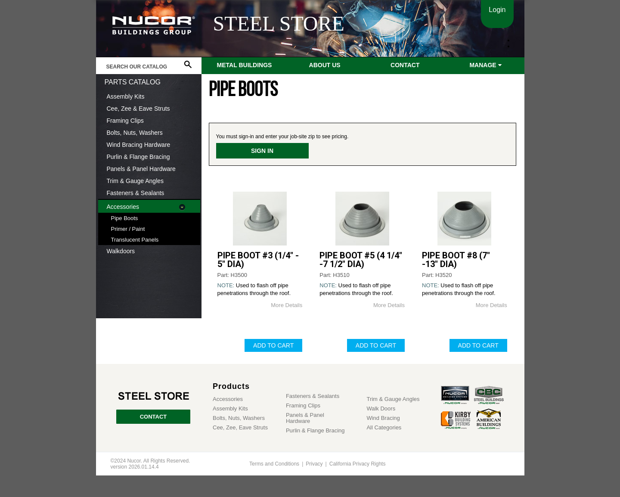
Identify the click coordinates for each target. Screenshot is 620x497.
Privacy (314, 464)
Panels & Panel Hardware (141, 168)
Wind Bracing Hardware (138, 144)
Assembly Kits (126, 96)
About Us (325, 65)
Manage (485, 65)
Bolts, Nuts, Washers (135, 132)
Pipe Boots (124, 218)
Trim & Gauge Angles (135, 180)
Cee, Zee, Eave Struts (240, 428)
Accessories (123, 206)
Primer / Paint (128, 229)
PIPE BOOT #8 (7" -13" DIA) (456, 259)
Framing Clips (125, 120)
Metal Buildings (244, 65)
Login (497, 9)
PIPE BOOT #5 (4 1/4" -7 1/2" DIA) (360, 259)
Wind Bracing (383, 418)
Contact (405, 65)
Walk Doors (380, 409)
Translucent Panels (135, 239)
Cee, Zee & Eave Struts (138, 108)
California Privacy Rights (357, 464)
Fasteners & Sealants (135, 192)
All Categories (383, 428)
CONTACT (153, 416)
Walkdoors (121, 251)
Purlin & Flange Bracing (138, 156)
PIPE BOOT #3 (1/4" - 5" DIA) (258, 259)
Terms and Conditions (274, 464)
